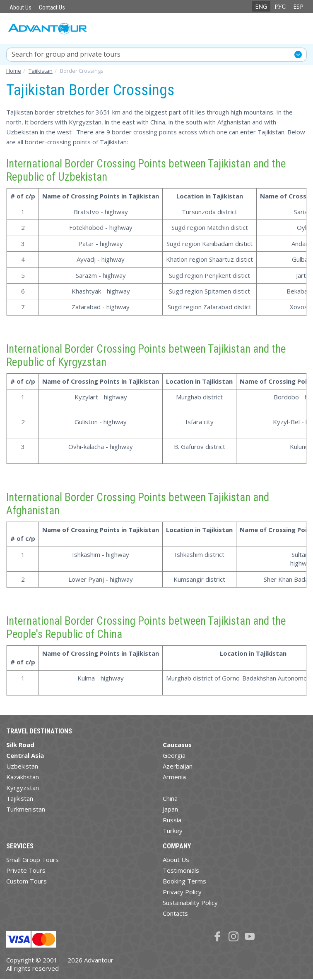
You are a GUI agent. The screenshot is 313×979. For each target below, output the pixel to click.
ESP (298, 6)
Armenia (174, 777)
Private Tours (26, 870)
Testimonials (181, 870)
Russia (172, 820)
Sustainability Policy (190, 902)
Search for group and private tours (66, 54)
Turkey (173, 830)
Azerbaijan (178, 766)
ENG (261, 6)
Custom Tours (26, 881)
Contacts (175, 913)
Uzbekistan (22, 766)
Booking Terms (184, 881)
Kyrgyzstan (22, 787)
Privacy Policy (182, 892)
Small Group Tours (32, 859)
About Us (20, 7)
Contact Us (52, 7)
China (170, 798)
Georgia (174, 755)
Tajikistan (19, 798)
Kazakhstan (22, 777)
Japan (170, 809)
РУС (280, 6)
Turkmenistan (25, 809)
